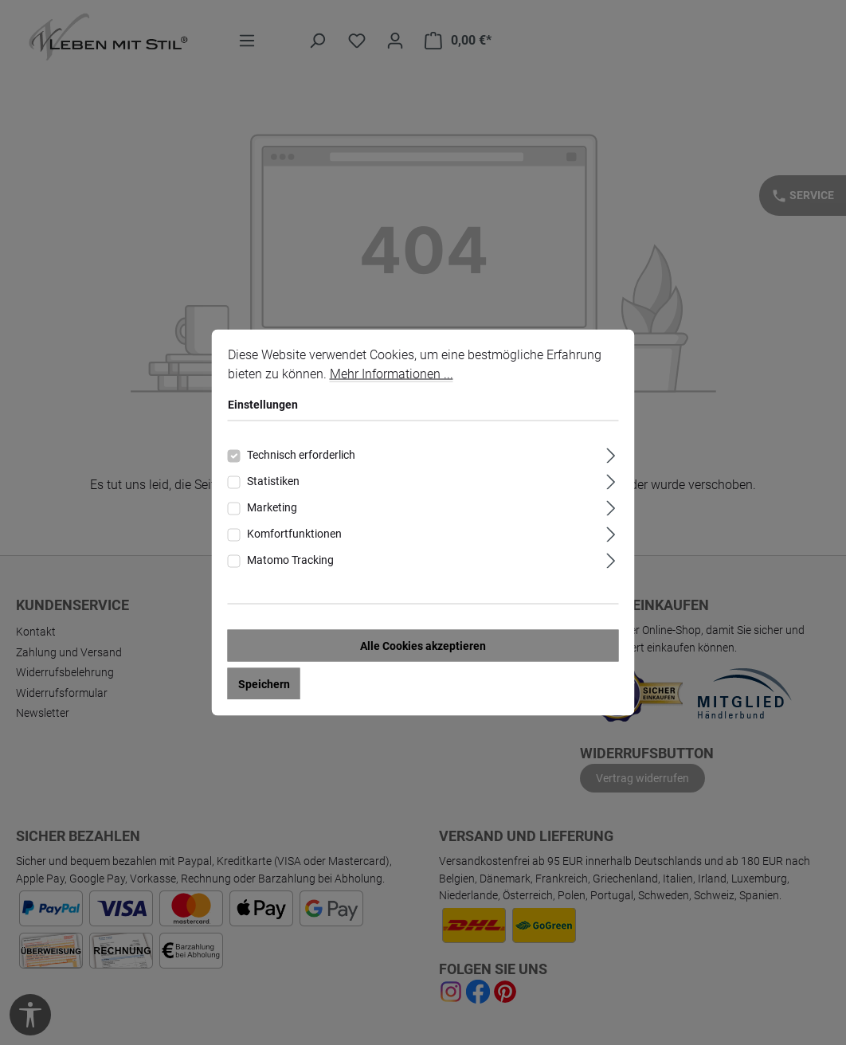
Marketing (272, 508)
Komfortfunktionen (294, 534)
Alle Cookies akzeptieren (423, 646)
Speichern (264, 685)
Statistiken (273, 482)
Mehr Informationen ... (391, 374)
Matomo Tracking (290, 560)
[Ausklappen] (610, 454)
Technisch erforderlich (301, 455)
